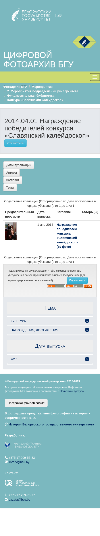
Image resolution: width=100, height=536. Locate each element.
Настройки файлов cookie (26, 403)
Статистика (15, 143)
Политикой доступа (72, 391)
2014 (14, 359)
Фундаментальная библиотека (30, 95)
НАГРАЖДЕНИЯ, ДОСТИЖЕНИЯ (34, 330)
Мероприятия (42, 86)
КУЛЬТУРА (18, 321)
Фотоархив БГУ (15, 86)
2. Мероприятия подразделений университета (42, 91)
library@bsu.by (19, 462)
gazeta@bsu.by (19, 499)
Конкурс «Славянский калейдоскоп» (35, 100)
